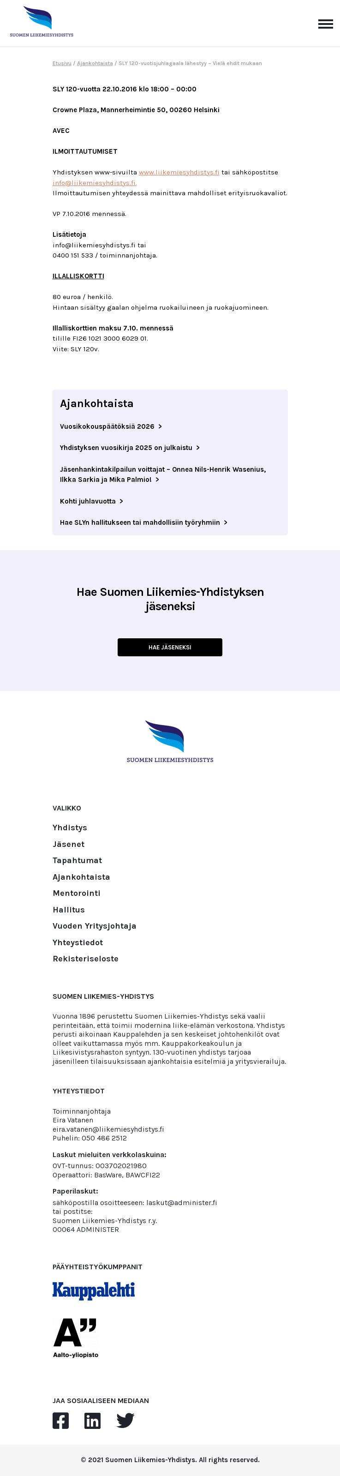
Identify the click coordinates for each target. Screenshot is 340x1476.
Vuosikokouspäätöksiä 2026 (107, 426)
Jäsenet (68, 844)
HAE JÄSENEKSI (170, 647)
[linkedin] (92, 1421)
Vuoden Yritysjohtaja (95, 926)
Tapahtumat (77, 860)
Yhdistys (70, 828)
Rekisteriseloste (86, 959)
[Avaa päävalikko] (325, 23)
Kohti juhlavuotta (88, 501)
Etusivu (62, 63)
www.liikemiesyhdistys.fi (179, 172)
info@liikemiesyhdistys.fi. (95, 183)
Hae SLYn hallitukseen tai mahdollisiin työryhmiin (140, 522)
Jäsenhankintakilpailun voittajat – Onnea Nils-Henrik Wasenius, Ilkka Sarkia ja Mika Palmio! (163, 474)
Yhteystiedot (78, 943)
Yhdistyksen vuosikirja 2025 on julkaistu (126, 448)
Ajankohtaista (95, 63)
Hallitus (69, 910)
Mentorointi (77, 893)
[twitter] (125, 1421)
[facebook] (61, 1421)
